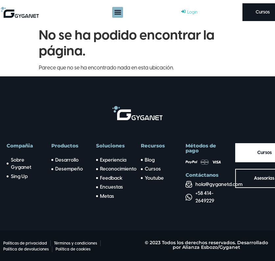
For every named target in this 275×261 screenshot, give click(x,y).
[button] (117, 12)
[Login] (189, 12)
